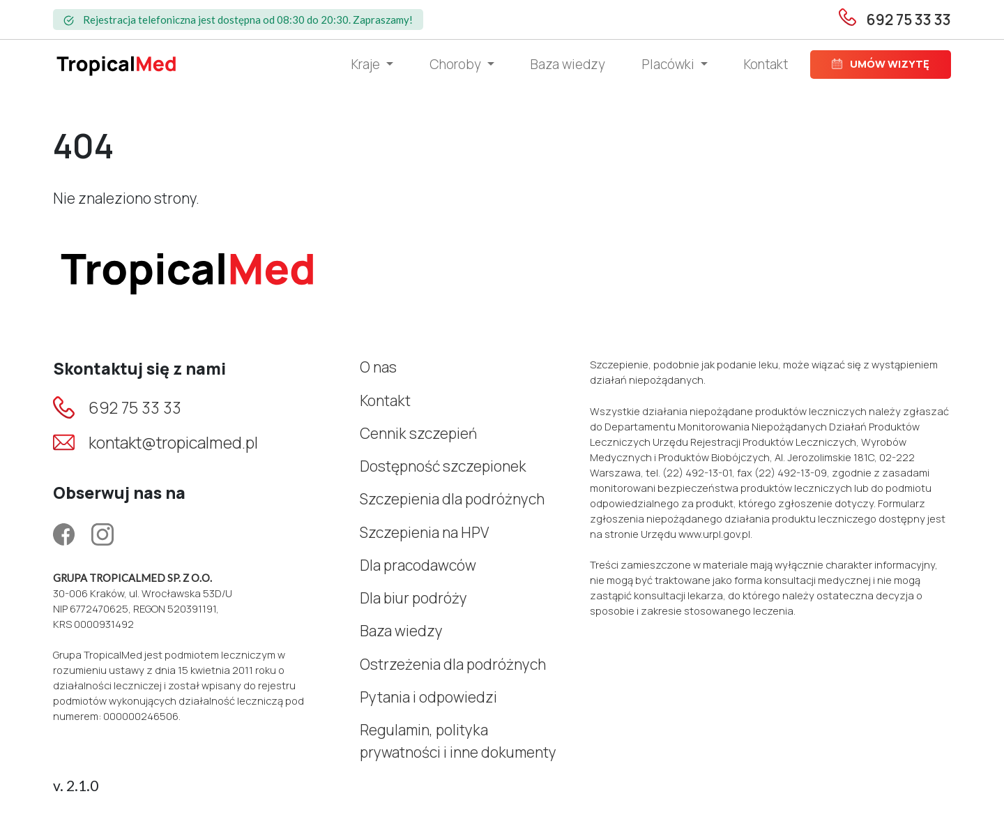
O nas (378, 367)
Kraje (367, 64)
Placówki (669, 64)
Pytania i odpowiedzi (428, 697)
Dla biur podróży (413, 598)
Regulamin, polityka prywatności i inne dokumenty (458, 741)
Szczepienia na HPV (424, 532)
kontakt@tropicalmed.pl (173, 442)
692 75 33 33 (135, 407)
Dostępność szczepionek (443, 466)
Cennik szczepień (418, 433)
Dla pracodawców (418, 565)
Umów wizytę (880, 64)
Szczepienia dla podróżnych (452, 499)
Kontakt (766, 64)
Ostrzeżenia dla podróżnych (453, 664)
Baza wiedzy (568, 64)
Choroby (456, 64)
